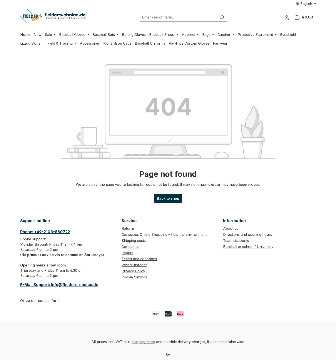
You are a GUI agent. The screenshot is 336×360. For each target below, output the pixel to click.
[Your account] (286, 17)
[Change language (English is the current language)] (306, 3)
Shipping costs (134, 240)
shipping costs (143, 342)
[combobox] (178, 17)
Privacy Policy (133, 271)
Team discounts (236, 240)
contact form (49, 300)
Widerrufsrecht (134, 265)
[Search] (222, 17)
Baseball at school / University (248, 246)
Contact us (130, 246)
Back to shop (168, 198)
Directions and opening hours (247, 234)
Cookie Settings (134, 277)
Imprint (127, 253)
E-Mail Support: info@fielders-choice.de (59, 284)
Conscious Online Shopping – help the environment (164, 234)
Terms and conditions (139, 259)
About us (230, 228)
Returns (128, 228)
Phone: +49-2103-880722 (45, 231)
